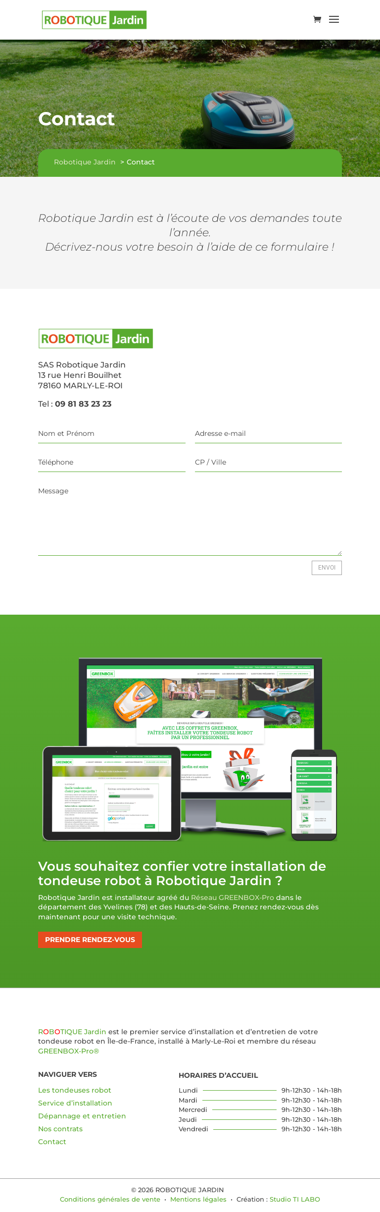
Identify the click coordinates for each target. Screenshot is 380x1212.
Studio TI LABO (295, 1199)
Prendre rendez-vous (90, 939)
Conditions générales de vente (110, 1199)
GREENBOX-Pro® (68, 1051)
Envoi (326, 567)
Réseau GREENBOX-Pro (232, 897)
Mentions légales (198, 1199)
